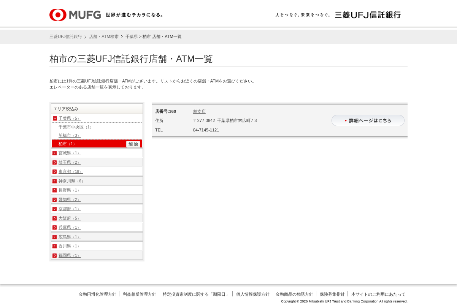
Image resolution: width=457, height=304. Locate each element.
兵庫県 (70, 227)
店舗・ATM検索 (103, 36)
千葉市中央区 (76, 127)
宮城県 (70, 152)
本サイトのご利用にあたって (378, 294)
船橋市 (70, 135)
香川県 (70, 246)
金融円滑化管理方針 (97, 294)
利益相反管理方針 (139, 294)
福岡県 (70, 255)
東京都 (71, 171)
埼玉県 (70, 162)
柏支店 (199, 111)
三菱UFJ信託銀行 (65, 36)
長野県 (70, 190)
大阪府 (70, 218)
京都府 (70, 208)
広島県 (70, 236)
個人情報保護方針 (253, 294)
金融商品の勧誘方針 (294, 294)
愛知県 (70, 199)
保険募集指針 (332, 294)
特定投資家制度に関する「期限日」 (196, 294)
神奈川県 (72, 181)
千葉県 (131, 36)
